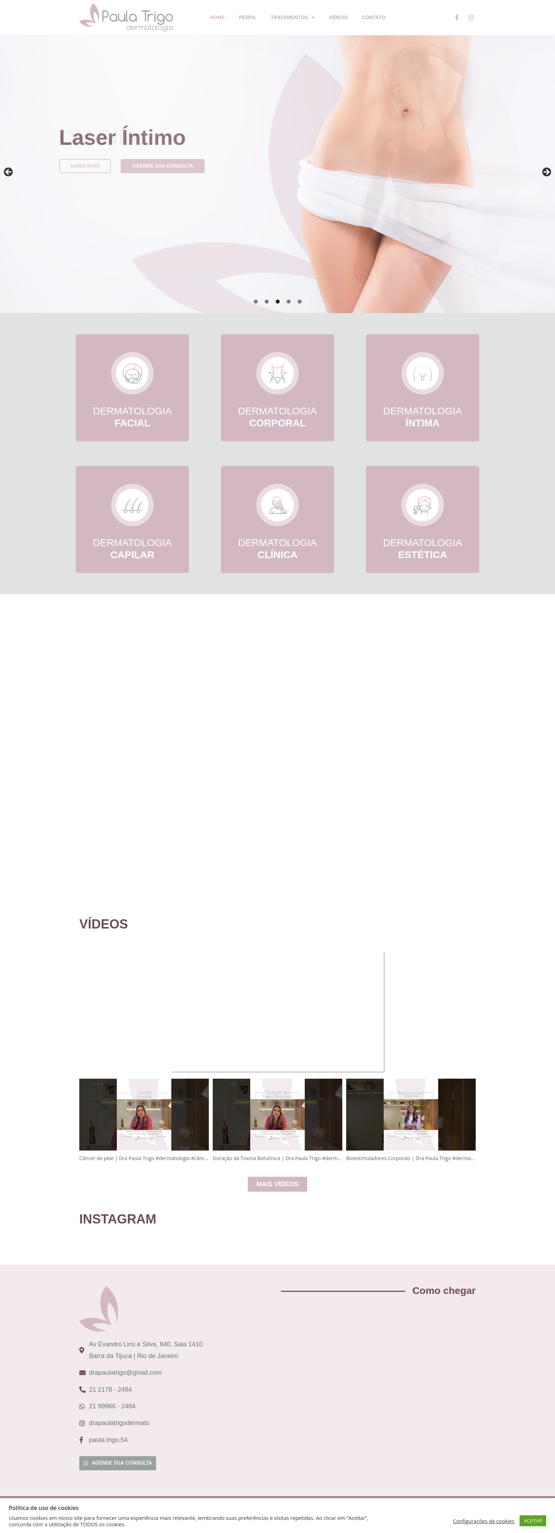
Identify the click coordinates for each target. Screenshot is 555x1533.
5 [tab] (300, 301)
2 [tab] (267, 301)
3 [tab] (278, 301)
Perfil (248, 17)
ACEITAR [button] (533, 1520)
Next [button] (546, 172)
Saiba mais (84, 166)
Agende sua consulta (162, 166)
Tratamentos (293, 17)
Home (217, 17)
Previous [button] (9, 172)
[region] (277, 174)
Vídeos (338, 17)
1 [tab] (256, 301)
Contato (373, 17)
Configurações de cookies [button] (483, 1521)
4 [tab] (289, 301)
